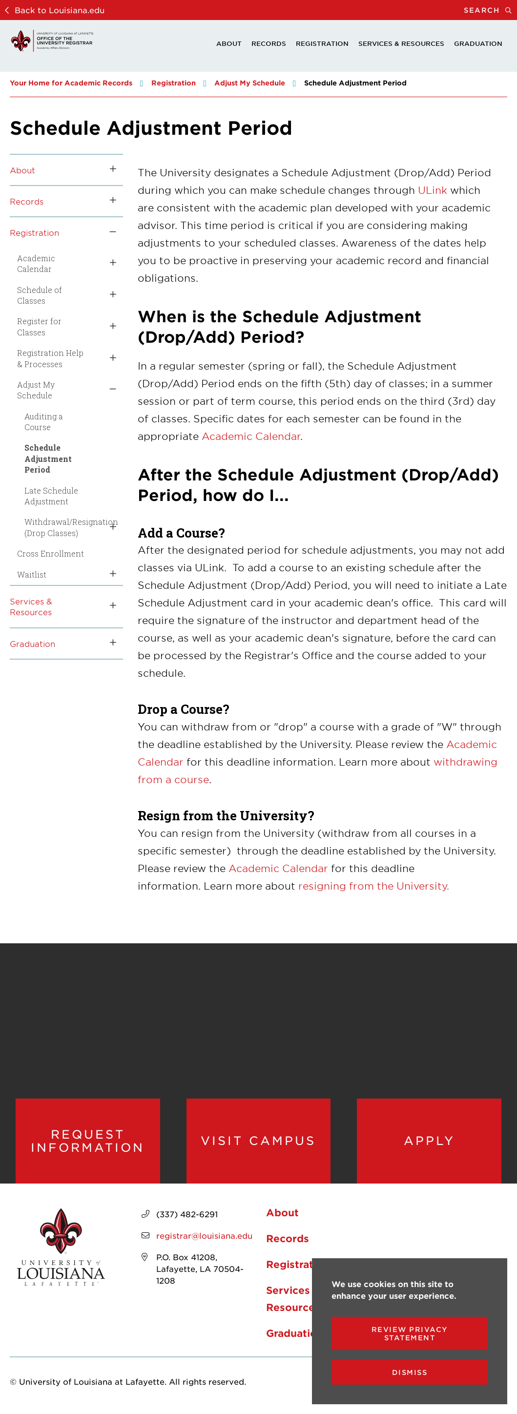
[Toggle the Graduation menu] (109, 643)
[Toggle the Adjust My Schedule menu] (109, 390)
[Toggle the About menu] (109, 170)
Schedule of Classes (39, 295)
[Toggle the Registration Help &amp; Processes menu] (109, 358)
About (229, 43)
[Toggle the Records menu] (109, 201)
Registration (322, 43)
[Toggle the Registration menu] (109, 232)
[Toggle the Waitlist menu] (109, 574)
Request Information (88, 1140)
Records (268, 43)
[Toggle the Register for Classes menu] (109, 327)
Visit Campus (258, 1140)
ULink (432, 190)
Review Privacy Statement (410, 1333)
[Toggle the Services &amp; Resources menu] (109, 606)
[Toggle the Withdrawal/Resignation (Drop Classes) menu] (109, 527)
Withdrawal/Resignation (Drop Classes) (58, 527)
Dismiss (410, 1372)
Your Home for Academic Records (71, 83)
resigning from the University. (373, 886)
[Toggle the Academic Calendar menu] (109, 264)
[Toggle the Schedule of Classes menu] (109, 296)
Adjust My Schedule (249, 83)
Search (490, 10)
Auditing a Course (43, 421)
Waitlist (31, 574)
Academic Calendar (36, 263)
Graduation (478, 43)
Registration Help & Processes (50, 358)
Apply (429, 1140)
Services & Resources (401, 43)
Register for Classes (39, 326)
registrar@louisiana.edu (204, 1235)
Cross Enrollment (50, 553)
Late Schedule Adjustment (51, 495)
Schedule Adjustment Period (48, 458)
